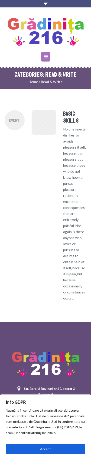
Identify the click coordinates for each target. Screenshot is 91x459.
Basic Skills (71, 117)
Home (33, 82)
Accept (45, 449)
